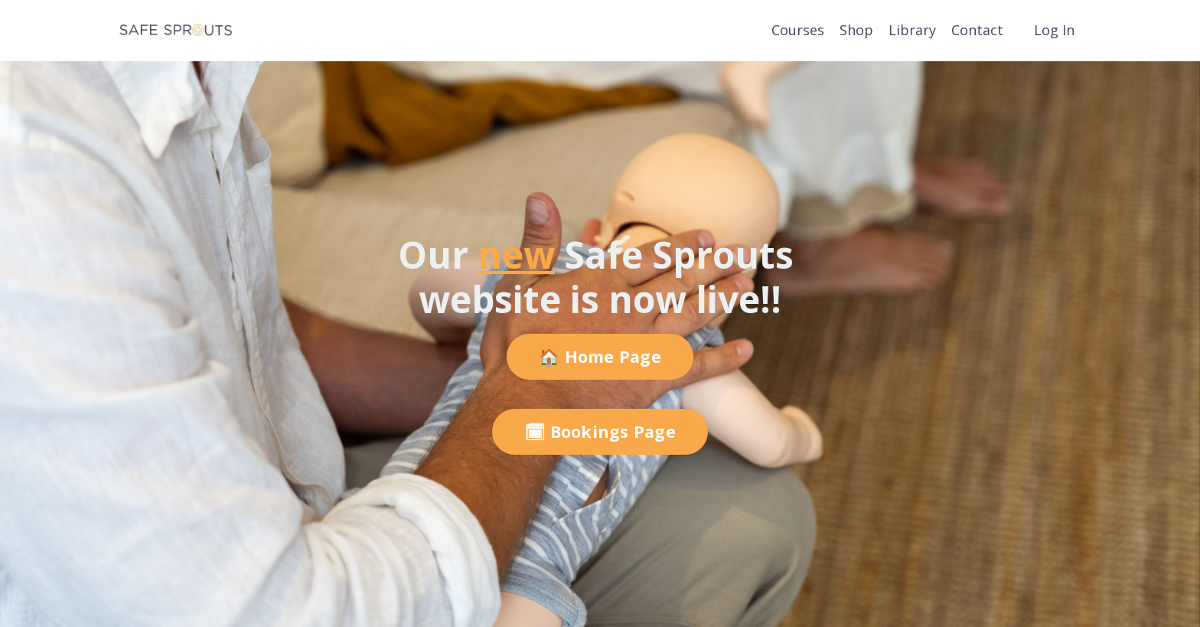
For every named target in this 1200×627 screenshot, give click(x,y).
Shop (856, 30)
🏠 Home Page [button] (600, 356)
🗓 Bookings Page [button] (600, 431)
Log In (1054, 30)
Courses (797, 30)
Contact (977, 30)
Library (912, 30)
